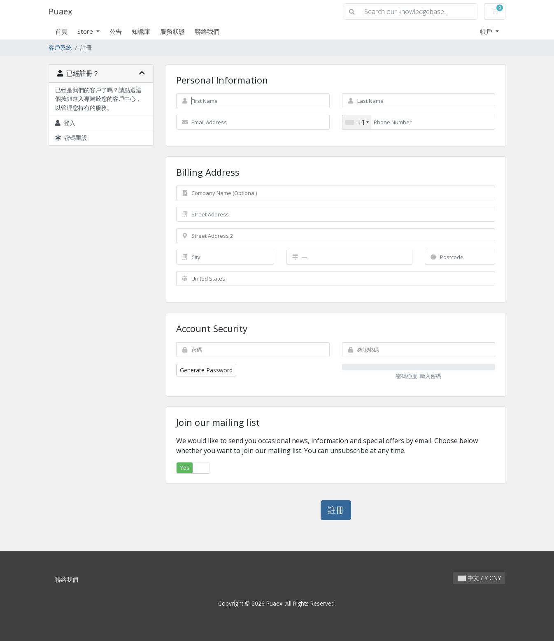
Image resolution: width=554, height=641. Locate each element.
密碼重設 (71, 138)
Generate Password (206, 370)
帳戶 (487, 31)
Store (86, 31)
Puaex (60, 11)
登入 (65, 123)
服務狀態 (172, 31)
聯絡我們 (207, 31)
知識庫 (141, 31)
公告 (115, 31)
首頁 (61, 31)
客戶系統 (60, 47)
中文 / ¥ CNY (479, 578)
